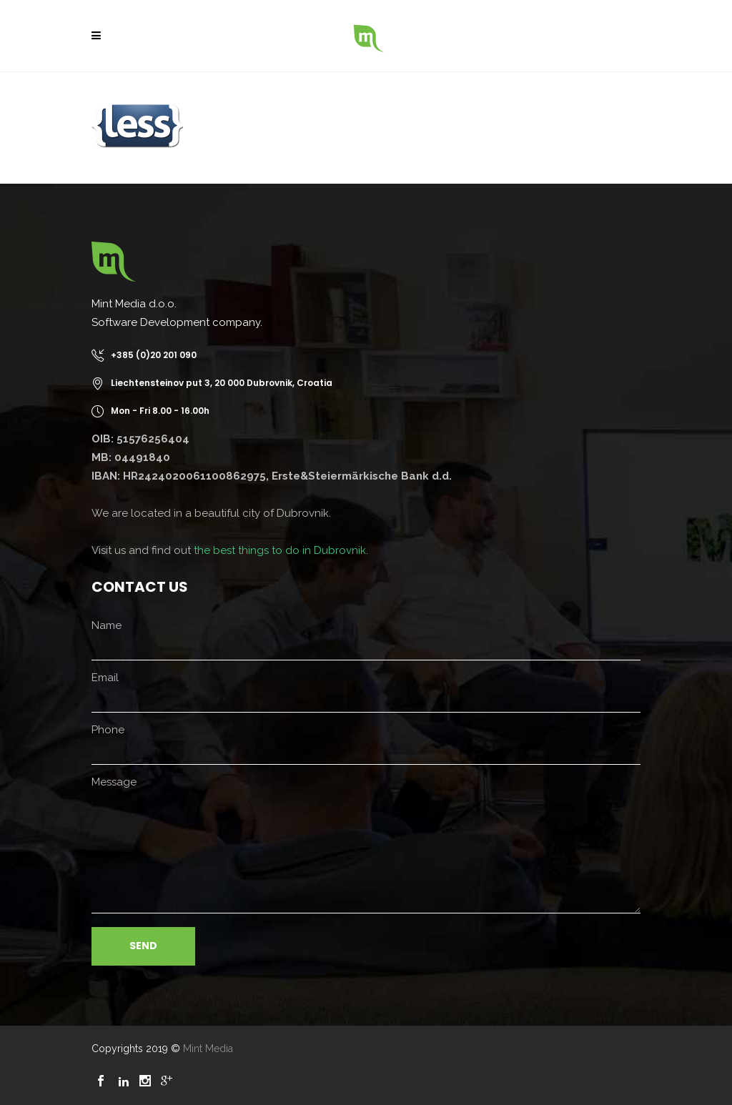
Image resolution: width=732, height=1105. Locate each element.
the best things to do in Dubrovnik (280, 550)
